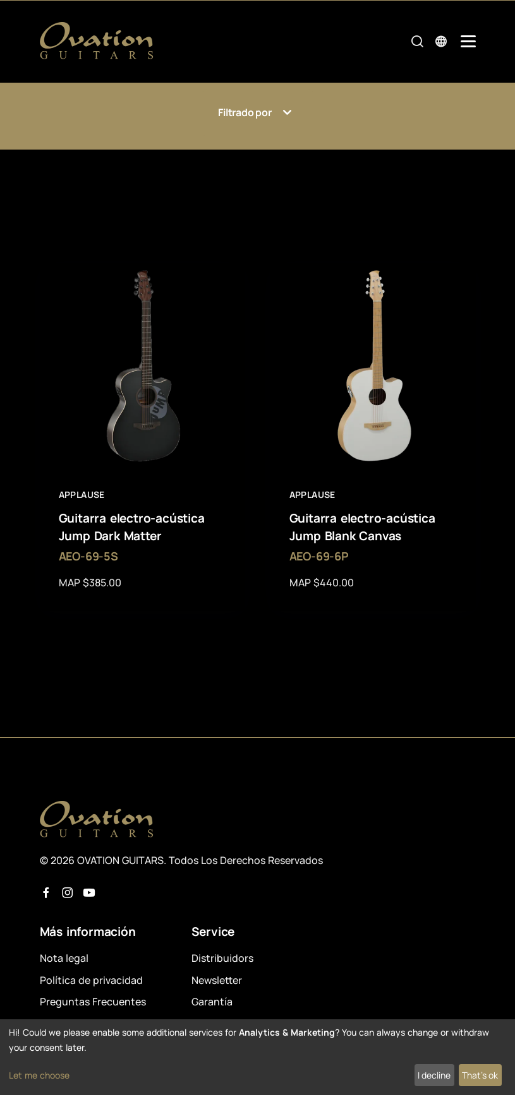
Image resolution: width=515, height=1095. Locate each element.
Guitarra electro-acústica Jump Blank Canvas (362, 527)
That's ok (480, 1075)
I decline (434, 1075)
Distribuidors (222, 958)
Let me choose (39, 1075)
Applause (82, 494)
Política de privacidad (91, 980)
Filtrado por (257, 113)
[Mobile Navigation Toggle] (468, 41)
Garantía (212, 1002)
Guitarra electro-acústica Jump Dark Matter (132, 527)
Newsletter (216, 980)
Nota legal (64, 958)
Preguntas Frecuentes (93, 1002)
